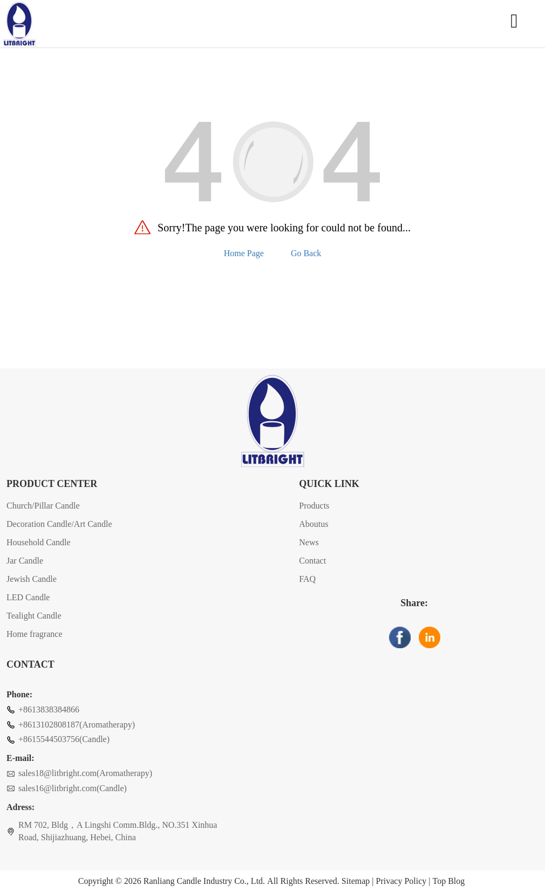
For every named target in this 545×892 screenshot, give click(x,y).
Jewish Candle (31, 579)
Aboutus (313, 524)
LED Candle (28, 597)
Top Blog (448, 881)
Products (314, 505)
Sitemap (356, 881)
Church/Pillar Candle (43, 505)
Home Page (244, 253)
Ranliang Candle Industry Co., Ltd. (204, 881)
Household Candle (38, 542)
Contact (312, 560)
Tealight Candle (34, 615)
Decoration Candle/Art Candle (59, 524)
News (308, 542)
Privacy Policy (401, 881)
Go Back (306, 253)
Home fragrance (34, 634)
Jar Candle (24, 560)
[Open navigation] (513, 24)
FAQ (307, 579)
